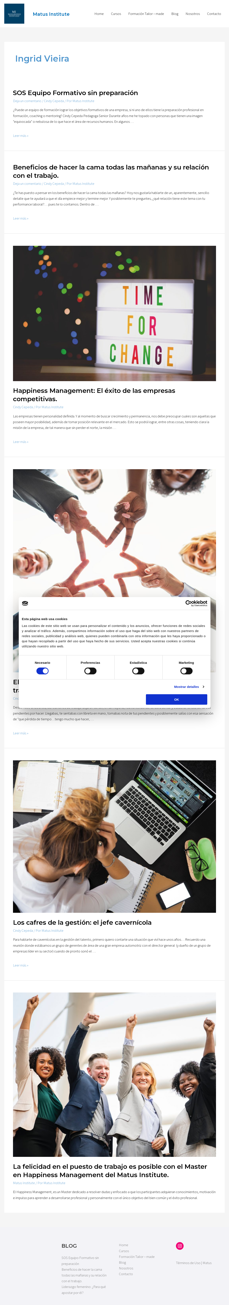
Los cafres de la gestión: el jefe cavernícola (82, 917)
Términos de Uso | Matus (194, 1257)
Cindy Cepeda (54, 95)
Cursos (116, 11)
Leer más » (20, 130)
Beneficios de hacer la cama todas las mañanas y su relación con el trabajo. (84, 1270)
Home (99, 11)
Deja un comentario (27, 95)
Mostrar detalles (186, 687)
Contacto (214, 11)
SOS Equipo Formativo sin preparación (75, 87)
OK (176, 699)
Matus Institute (45, 10)
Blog (174, 11)
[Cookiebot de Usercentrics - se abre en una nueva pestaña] (188, 603)
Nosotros (193, 11)
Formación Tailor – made (146, 11)
